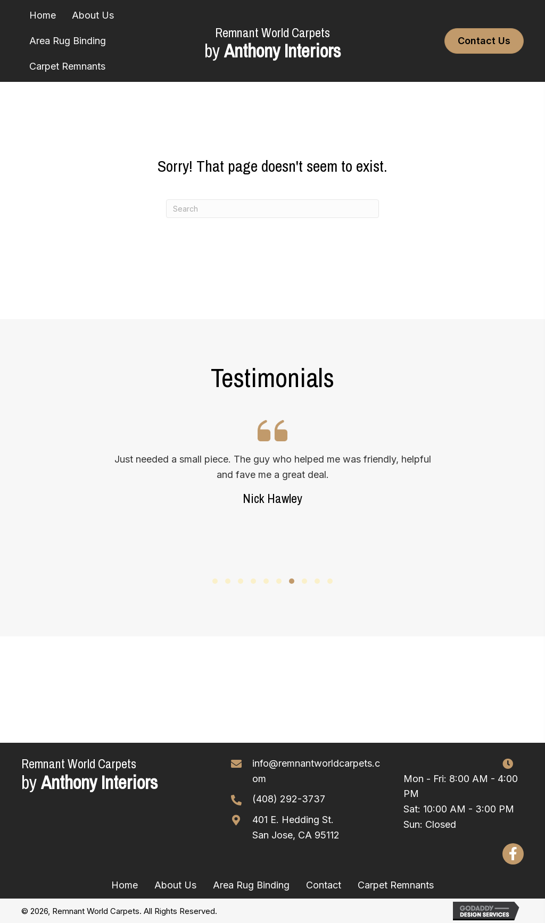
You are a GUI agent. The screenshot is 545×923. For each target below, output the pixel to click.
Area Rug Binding (251, 885)
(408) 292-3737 (288, 798)
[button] (215, 581)
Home (124, 885)
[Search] (272, 208)
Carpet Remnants (396, 885)
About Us (175, 885)
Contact (323, 885)
